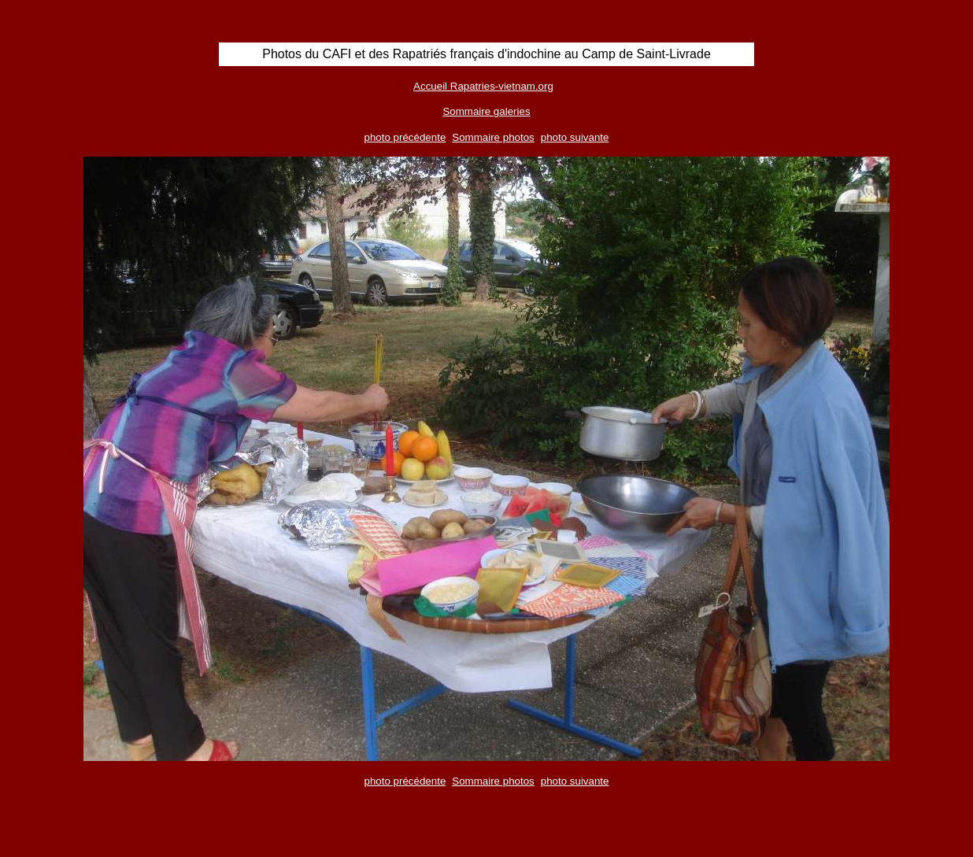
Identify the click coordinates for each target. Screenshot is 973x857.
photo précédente (405, 137)
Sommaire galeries (486, 111)
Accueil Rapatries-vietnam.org (483, 86)
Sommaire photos (493, 137)
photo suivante (575, 137)
